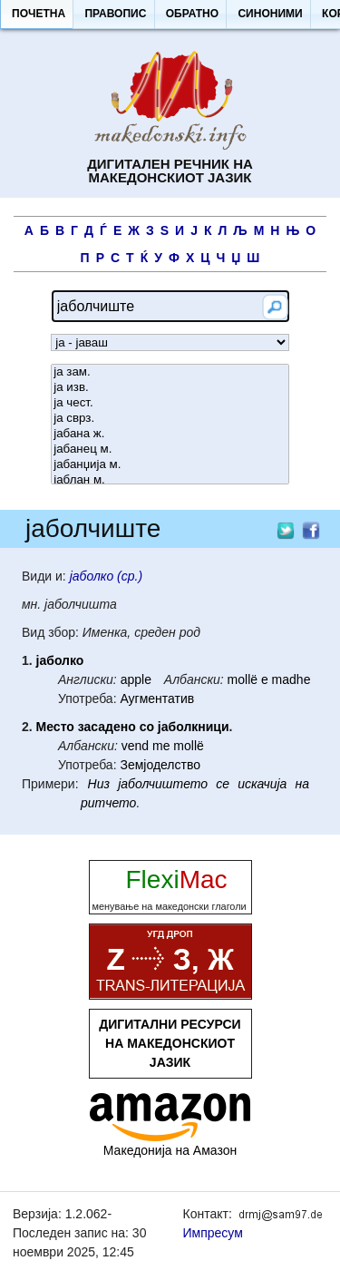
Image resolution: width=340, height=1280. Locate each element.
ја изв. (170, 388)
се (222, 784)
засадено (107, 726)
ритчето (108, 803)
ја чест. (170, 403)
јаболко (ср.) (106, 576)
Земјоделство (160, 764)
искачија (262, 784)
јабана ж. (170, 434)
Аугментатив (157, 698)
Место (55, 726)
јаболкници (193, 726)
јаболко (60, 660)
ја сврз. (170, 418)
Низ (99, 784)
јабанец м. (170, 449)
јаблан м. (170, 480)
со (147, 726)
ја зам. (170, 372)
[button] (38, 14)
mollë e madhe (269, 679)
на (303, 784)
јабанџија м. (170, 465)
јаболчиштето (163, 784)
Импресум (213, 1233)
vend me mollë (162, 745)
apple (136, 679)
